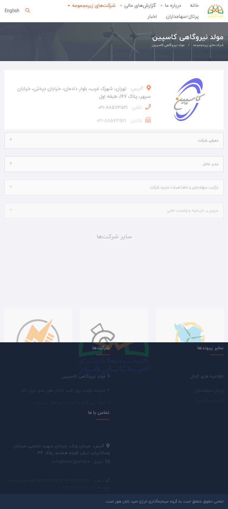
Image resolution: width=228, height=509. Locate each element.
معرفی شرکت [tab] (208, 137)
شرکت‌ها (101, 345)
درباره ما (173, 5)
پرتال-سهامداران (182, 16)
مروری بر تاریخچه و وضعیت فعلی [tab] (192, 207)
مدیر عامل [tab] (210, 160)
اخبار (152, 16)
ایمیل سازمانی (210, 392)
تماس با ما (99, 410)
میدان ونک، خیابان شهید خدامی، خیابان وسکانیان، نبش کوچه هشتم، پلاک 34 (62, 452)
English (11, 11)
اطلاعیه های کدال (207, 378)
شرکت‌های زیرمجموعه (93, 5)
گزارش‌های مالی (140, 5)
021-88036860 (77, 482)
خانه (194, 5)
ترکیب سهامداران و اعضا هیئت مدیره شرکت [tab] (184, 184)
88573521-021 (112, 109)
